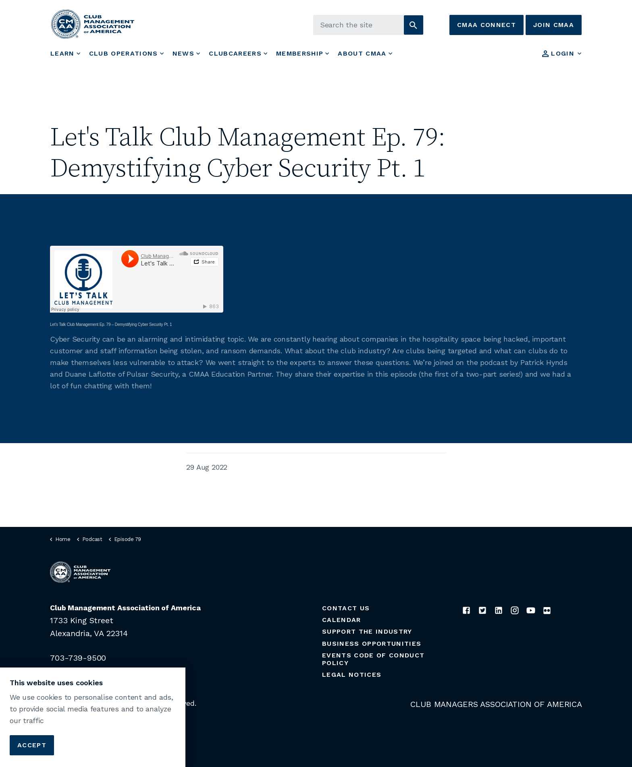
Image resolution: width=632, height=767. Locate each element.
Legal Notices (351, 674)
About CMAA (362, 53)
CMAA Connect (486, 25)
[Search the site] (368, 25)
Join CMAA (553, 25)
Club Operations (123, 53)
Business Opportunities (371, 643)
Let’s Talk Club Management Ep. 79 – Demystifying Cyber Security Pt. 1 (111, 324)
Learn (62, 53)
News (183, 53)
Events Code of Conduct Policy (373, 659)
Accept (32, 745)
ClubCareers (235, 53)
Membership (299, 53)
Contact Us (346, 608)
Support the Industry (367, 631)
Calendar (341, 620)
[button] (413, 25)
